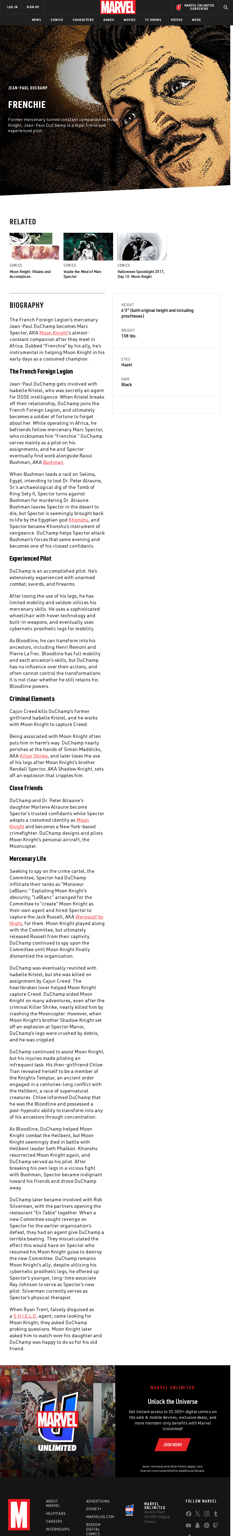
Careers (54, 1521)
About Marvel (53, 1503)
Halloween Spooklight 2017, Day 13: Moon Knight (141, 274)
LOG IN (12, 7)
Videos (176, 20)
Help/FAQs (56, 1513)
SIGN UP (33, 7)
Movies (129, 20)
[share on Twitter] (197, 1515)
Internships (58, 1529)
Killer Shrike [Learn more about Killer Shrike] (34, 756)
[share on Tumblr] (215, 1515)
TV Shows (153, 20)
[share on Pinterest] (206, 1526)
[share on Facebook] (188, 1515)
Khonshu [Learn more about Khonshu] (78, 520)
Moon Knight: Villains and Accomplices (29, 274)
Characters (83, 20)
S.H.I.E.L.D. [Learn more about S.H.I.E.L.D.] (25, 1316)
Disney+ (94, 1509)
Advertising (98, 1501)
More (196, 20)
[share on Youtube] (188, 1526)
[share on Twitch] (215, 1526)
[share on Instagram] (206, 1515)
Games (108, 20)
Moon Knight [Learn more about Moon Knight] (53, 333)
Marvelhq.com (100, 1517)
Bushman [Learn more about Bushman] (53, 462)
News (36, 20)
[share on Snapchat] (197, 1526)
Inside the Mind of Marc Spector (82, 274)
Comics (57, 20)
